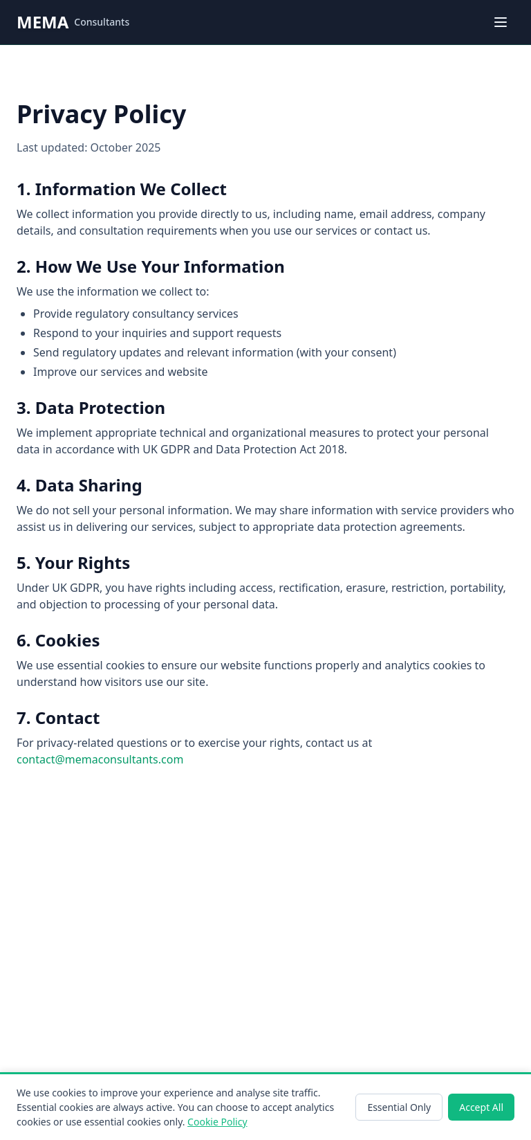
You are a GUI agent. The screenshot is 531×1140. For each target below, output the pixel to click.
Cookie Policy (217, 1121)
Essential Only (399, 1107)
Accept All (481, 1107)
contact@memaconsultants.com (100, 759)
